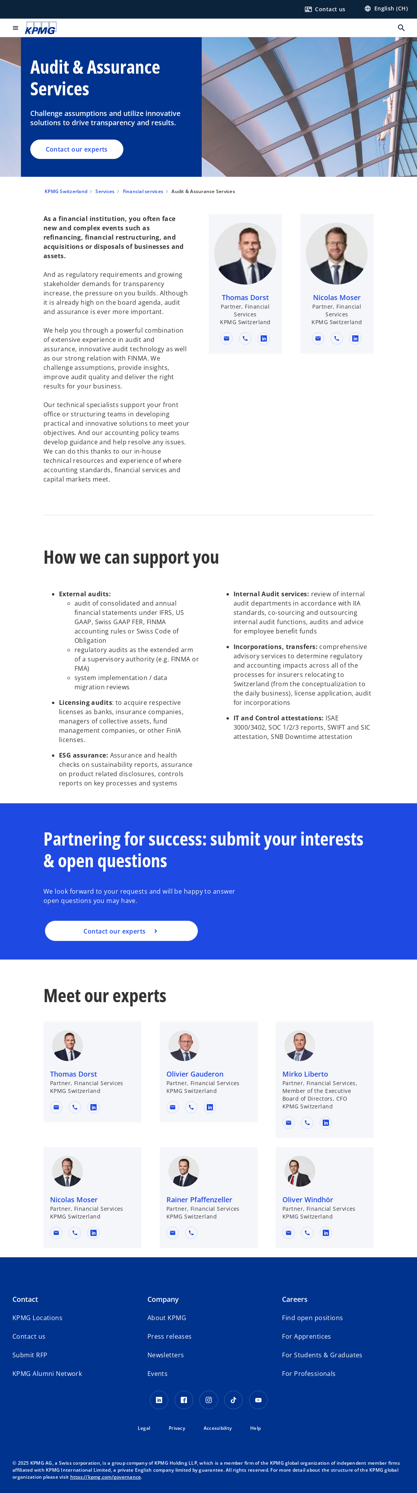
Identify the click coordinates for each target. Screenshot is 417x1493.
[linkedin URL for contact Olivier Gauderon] (210, 1107)
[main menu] (15, 28)
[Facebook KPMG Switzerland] (184, 1400)
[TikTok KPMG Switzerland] (233, 1400)
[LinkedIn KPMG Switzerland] (159, 1400)
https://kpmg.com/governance (105, 1477)
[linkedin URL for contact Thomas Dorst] (264, 338)
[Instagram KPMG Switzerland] (208, 1400)
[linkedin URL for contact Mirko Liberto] (326, 1123)
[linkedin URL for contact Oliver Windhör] (326, 1233)
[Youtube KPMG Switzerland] (258, 1400)
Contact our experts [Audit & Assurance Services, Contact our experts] (77, 149)
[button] (226, 338)
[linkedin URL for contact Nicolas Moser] (356, 338)
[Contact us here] (325, 9)
